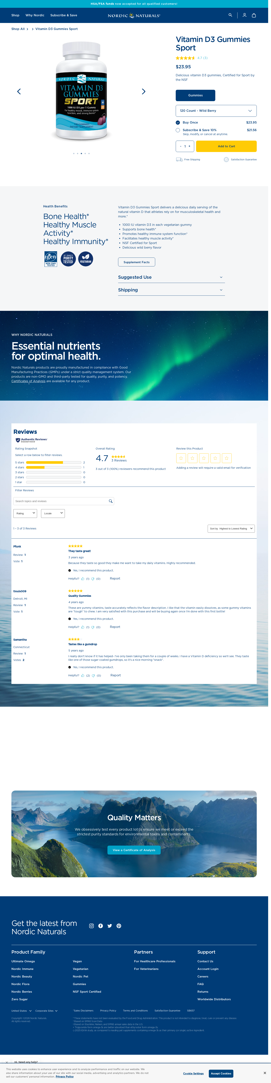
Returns (202, 991)
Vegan (77, 961)
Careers (202, 976)
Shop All (18, 29)
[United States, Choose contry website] (21, 1010)
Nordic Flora (20, 984)
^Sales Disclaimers (83, 1010)
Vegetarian (80, 969)
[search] (230, 15)
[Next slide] (143, 91)
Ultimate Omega (23, 961)
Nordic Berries (21, 991)
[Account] (244, 15)
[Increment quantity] (191, 146)
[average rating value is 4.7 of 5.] (189, 58)
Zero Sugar (19, 999)
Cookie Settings (193, 1073)
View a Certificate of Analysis (134, 850)
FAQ (200, 984)
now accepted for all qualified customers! (134, 3)
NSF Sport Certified (87, 991)
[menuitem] (15, 15)
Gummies (195, 95)
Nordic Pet (80, 976)
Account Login (208, 969)
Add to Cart (226, 146)
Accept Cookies (221, 1073)
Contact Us (205, 961)
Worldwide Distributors (214, 999)
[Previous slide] (18, 91)
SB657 (191, 1010)
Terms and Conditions (135, 1010)
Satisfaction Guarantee (167, 1010)
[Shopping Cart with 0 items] (254, 15)
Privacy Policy (108, 1010)
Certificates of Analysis (28, 381)
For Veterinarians (146, 969)
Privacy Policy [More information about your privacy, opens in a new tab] (65, 1076)
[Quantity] (184, 146)
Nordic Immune (22, 969)
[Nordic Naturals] (134, 15)
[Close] (265, 1073)
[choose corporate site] (46, 1010)
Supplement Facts (137, 262)
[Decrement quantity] (178, 146)
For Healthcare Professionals (155, 961)
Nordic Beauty (21, 976)
